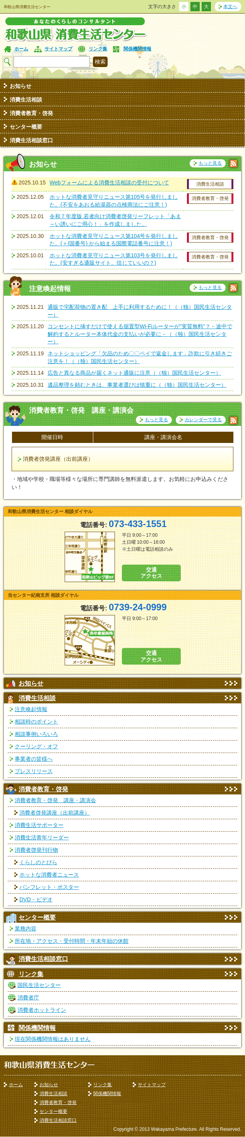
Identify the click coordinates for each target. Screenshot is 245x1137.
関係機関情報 (137, 49)
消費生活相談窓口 (31, 140)
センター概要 (26, 127)
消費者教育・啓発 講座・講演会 (55, 800)
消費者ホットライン (41, 1010)
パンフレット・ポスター (49, 887)
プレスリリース (34, 771)
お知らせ (20, 86)
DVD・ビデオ (36, 899)
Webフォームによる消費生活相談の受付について (109, 182)
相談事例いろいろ (36, 734)
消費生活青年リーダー (42, 837)
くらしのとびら (38, 862)
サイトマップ (58, 49)
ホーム (21, 49)
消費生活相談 (26, 99)
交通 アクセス (151, 573)
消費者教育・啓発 (31, 113)
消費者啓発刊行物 (36, 850)
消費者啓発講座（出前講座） (54, 813)
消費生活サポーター (39, 825)
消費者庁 (28, 997)
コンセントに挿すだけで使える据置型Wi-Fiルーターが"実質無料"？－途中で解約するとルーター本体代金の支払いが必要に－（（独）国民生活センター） (140, 334)
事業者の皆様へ (34, 759)
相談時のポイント (36, 721)
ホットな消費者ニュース (49, 875)
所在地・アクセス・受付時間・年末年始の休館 (71, 941)
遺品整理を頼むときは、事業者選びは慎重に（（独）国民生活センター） (137, 385)
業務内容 (25, 928)
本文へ (230, 6)
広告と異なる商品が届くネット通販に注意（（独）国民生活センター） (134, 373)
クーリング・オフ (36, 746)
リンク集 (98, 49)
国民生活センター (39, 985)
